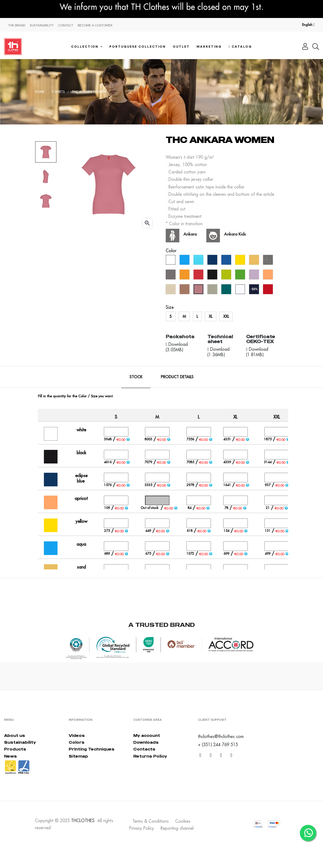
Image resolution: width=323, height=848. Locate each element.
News (10, 756)
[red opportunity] (268, 290)
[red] (199, 276)
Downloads (146, 742)
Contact (65, 25)
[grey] (171, 276)
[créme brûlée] (171, 290)
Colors (76, 742)
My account (146, 735)
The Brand (16, 25)
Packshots (180, 336)
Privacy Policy (141, 828)
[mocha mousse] (185, 290)
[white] (171, 261)
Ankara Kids (235, 234)
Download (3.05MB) (177, 346)
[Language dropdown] (308, 25)
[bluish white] (240, 290)
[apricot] (268, 276)
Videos (77, 735)
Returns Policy (150, 756)
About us (14, 735)
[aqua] (185, 261)
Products (15, 749)
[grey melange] (268, 261)
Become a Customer (95, 25)
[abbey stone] (213, 290)
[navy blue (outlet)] (254, 290)
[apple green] (227, 276)
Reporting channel (177, 828)
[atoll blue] (199, 261)
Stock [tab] (135, 376)
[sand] (254, 261)
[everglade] (227, 290)
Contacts (144, 749)
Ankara (190, 234)
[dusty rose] (199, 290)
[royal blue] (227, 261)
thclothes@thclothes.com (221, 736)
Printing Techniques (91, 749)
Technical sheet (220, 339)
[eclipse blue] (213, 261)
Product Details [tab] (177, 376)
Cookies (183, 821)
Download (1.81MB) (257, 351)
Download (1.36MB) (218, 351)
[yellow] (240, 261)
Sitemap (78, 756)
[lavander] (254, 276)
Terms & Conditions (150, 821)
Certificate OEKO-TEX (260, 339)
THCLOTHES (83, 820)
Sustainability (42, 25)
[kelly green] (240, 276)
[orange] (185, 276)
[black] (213, 276)
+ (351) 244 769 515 (218, 744)
